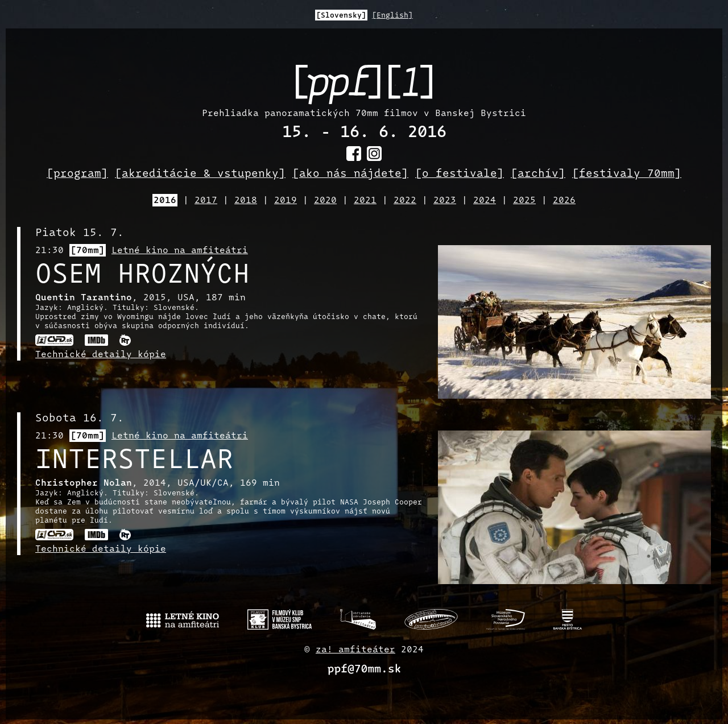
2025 (524, 200)
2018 (245, 200)
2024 (484, 200)
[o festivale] (459, 174)
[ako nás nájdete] (350, 174)
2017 (206, 200)
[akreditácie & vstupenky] (200, 174)
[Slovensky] (341, 15)
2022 (405, 200)
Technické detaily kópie (100, 354)
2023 (444, 200)
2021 (365, 200)
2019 (285, 200)
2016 (165, 200)
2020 (325, 200)
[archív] (538, 174)
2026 (564, 200)
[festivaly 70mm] (626, 174)
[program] (77, 174)
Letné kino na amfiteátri (179, 250)
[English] (392, 15)
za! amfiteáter (355, 650)
